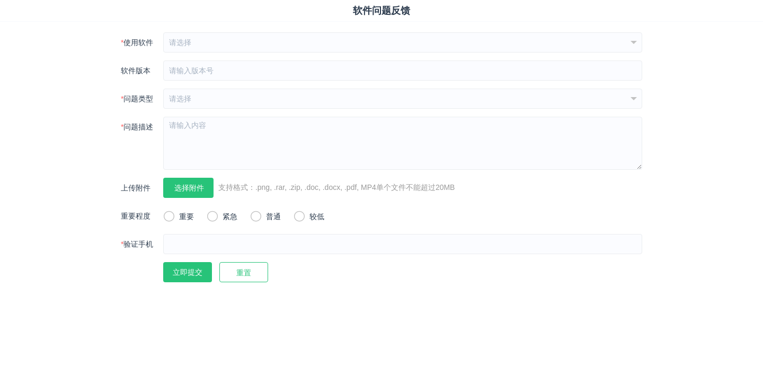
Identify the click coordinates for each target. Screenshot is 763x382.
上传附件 (135, 188)
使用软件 (137, 42)
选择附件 (189, 188)
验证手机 (137, 244)
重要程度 (135, 216)
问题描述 (137, 127)
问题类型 (137, 98)
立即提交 (187, 272)
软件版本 (135, 70)
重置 (243, 272)
